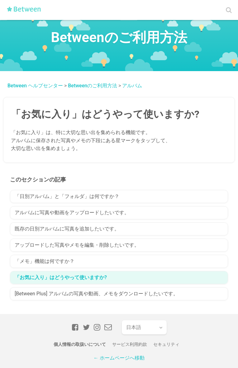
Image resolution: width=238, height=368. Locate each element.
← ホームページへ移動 (119, 358)
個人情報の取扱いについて (80, 344)
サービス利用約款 (129, 344)
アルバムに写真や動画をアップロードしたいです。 (72, 212)
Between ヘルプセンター (35, 86)
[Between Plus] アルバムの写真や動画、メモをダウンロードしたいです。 (96, 294)
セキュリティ (166, 344)
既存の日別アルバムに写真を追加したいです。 (67, 229)
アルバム (132, 86)
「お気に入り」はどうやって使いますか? (61, 277)
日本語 (133, 327)
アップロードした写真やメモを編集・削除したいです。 (77, 245)
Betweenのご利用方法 (92, 86)
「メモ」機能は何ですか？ (44, 261)
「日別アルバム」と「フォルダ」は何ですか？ (67, 196)
